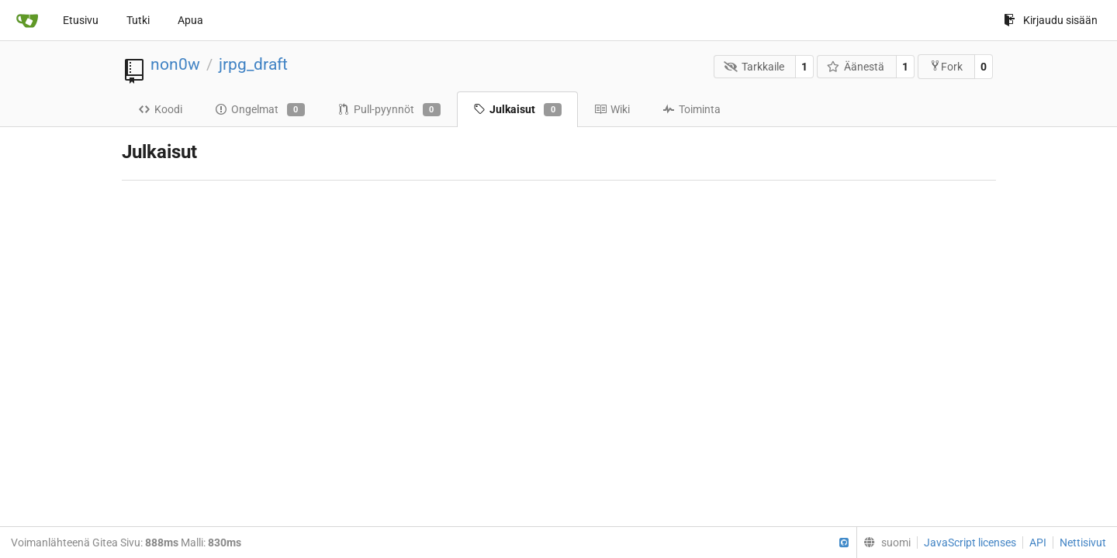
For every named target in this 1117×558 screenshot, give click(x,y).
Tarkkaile (754, 66)
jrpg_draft (253, 64)
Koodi (160, 109)
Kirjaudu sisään (1050, 20)
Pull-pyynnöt (389, 110)
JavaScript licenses (970, 542)
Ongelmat (260, 110)
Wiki (612, 109)
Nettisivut (1083, 542)
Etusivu (81, 20)
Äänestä (856, 66)
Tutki (138, 20)
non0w (175, 64)
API (1037, 542)
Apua (190, 20)
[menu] (883, 542)
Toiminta (691, 109)
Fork (946, 66)
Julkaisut (517, 110)
